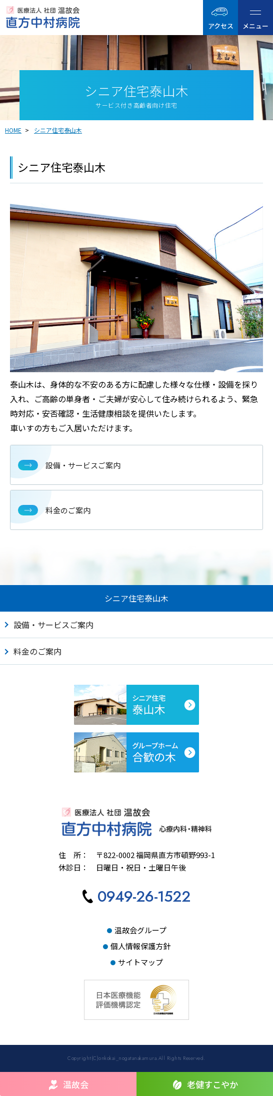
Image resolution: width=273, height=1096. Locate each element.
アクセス (221, 26)
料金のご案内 (38, 651)
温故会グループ (140, 930)
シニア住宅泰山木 (58, 130)
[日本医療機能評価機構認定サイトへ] (136, 988)
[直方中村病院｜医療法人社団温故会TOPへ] (46, 17)
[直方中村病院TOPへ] (137, 821)
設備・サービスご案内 (54, 625)
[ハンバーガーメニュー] (255, 17)
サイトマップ (140, 962)
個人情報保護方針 (140, 946)
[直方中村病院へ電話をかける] (136, 898)
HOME (13, 130)
